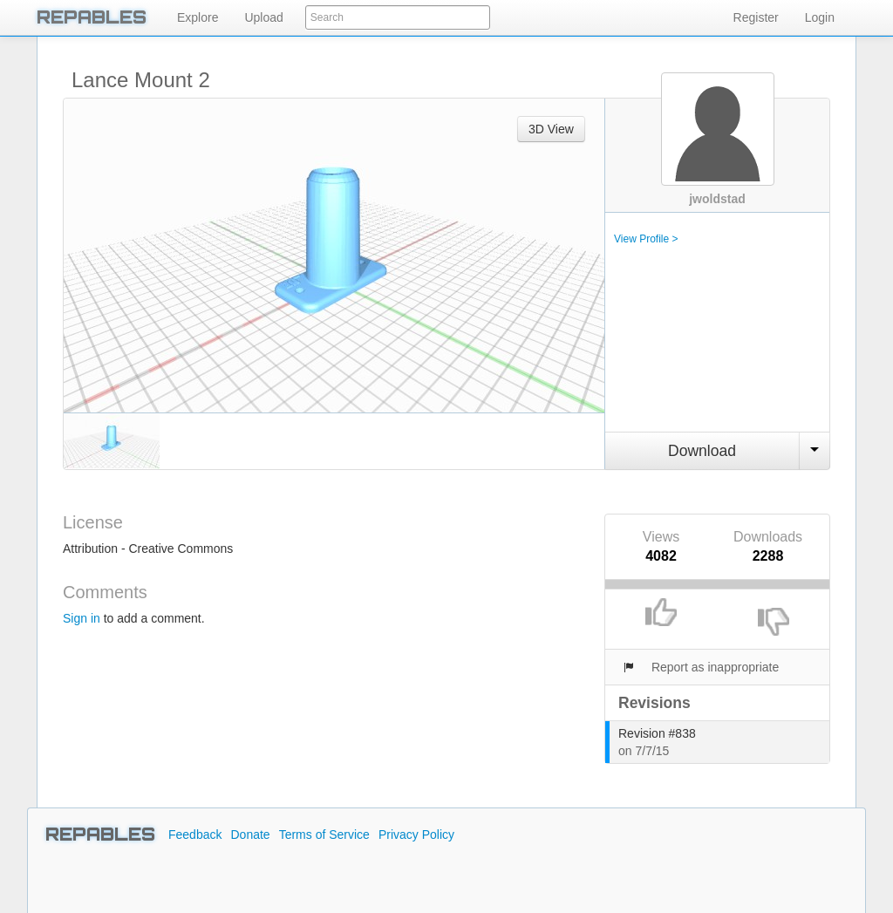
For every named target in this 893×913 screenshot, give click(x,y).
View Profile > (646, 239)
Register (756, 17)
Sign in (81, 618)
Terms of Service (324, 834)
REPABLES (92, 17)
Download (702, 451)
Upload (263, 17)
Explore (197, 17)
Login (820, 17)
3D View (551, 129)
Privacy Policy (416, 834)
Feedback (195, 834)
